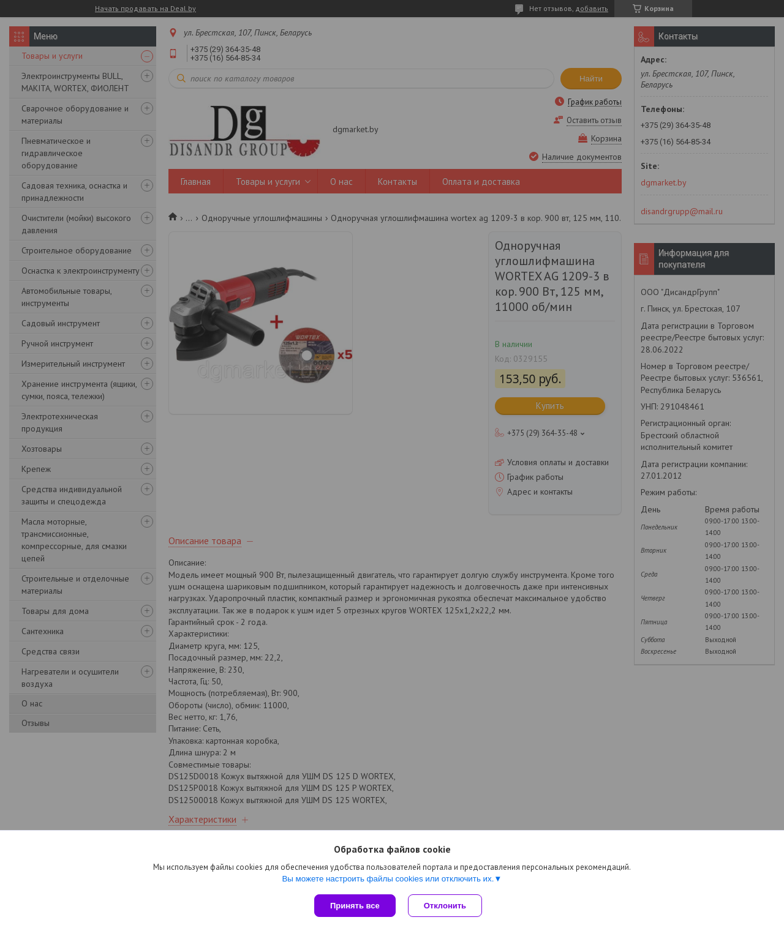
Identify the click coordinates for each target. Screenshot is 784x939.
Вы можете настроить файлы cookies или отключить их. (388, 878)
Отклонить (445, 905)
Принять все (355, 905)
